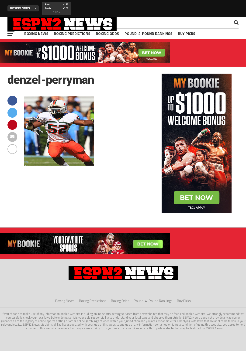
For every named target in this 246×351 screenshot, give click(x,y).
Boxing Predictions (72, 33)
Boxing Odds (107, 33)
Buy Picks (186, 33)
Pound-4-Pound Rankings (148, 33)
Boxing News (36, 33)
